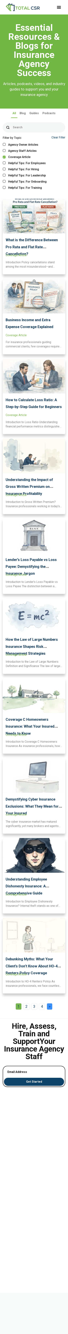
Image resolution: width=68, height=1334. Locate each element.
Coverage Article (16, 157)
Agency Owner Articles (20, 144)
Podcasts (48, 113)
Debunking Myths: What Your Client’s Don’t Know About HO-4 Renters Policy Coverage (31, 966)
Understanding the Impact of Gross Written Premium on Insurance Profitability (29, 487)
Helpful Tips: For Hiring (21, 169)
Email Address (17, 1072)
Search (17, 127)
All (14, 113)
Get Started (34, 1081)
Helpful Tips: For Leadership (24, 175)
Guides (34, 113)
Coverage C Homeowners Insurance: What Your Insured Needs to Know (30, 726)
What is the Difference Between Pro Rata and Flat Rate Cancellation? (32, 247)
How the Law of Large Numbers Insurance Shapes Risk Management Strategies (32, 646)
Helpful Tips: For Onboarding (25, 181)
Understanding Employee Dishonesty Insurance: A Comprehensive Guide (26, 886)
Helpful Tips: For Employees (24, 163)
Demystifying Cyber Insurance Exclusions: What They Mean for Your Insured (32, 806)
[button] (59, 7)
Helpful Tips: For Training (22, 187)
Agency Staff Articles (20, 151)
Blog (23, 113)
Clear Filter (58, 137)
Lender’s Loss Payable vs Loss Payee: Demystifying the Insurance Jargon (31, 567)
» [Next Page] (49, 1006)
